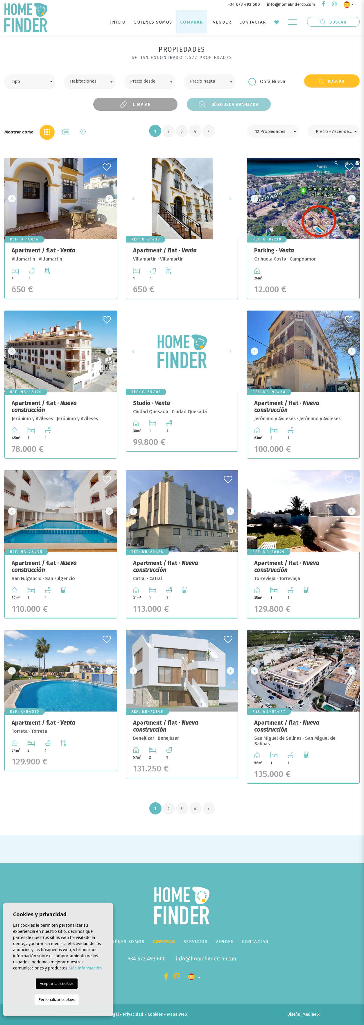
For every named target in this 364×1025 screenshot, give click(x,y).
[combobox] (29, 81)
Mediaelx (311, 1014)
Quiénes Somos (153, 22)
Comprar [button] (191, 22)
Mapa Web (177, 1014)
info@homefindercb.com (291, 4)
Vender (222, 22)
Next (111, 198)
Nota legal (109, 1014)
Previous (10, 198)
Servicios (196, 941)
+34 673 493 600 (244, 4)
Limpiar (135, 104)
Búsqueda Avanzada (229, 104)
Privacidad (133, 1014)
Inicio (117, 22)
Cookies (155, 1014)
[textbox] (34, 80)
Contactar (252, 22)
